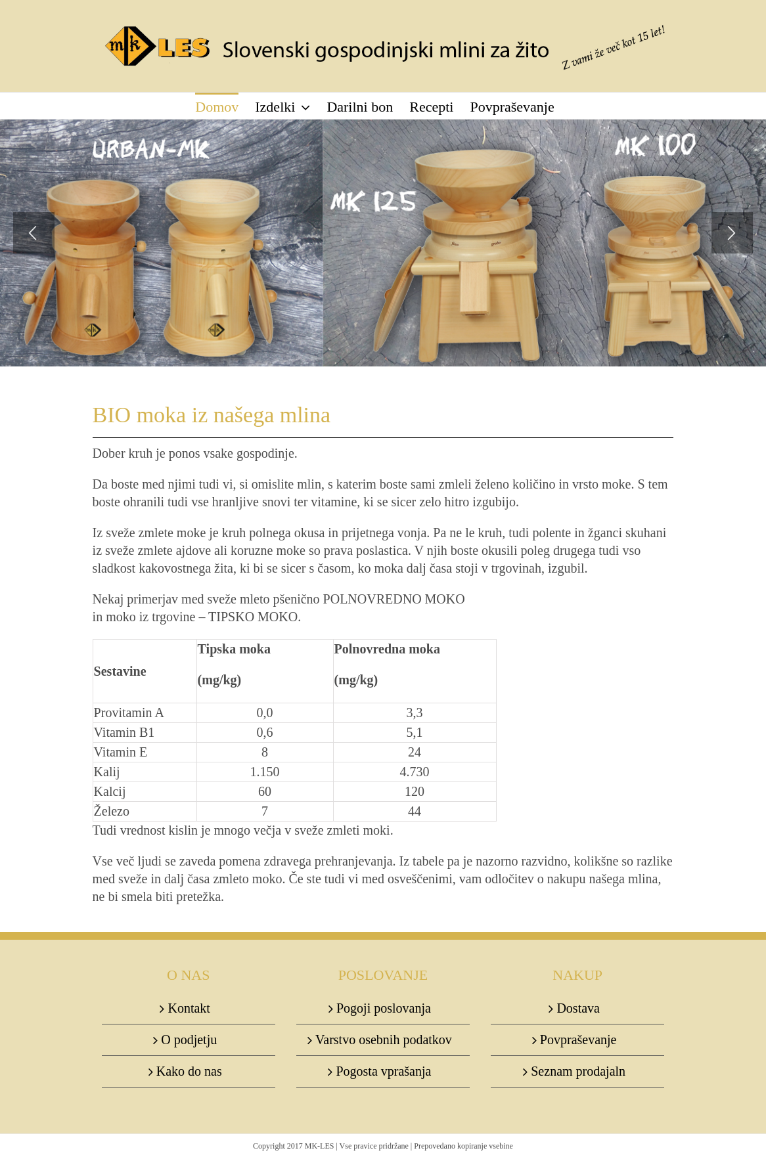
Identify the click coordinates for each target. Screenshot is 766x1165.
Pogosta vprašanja (383, 1071)
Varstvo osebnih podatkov (383, 1039)
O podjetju (189, 1039)
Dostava (578, 1008)
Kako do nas (189, 1071)
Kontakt (189, 1008)
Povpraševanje (578, 1039)
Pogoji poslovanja (383, 1008)
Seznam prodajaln (578, 1071)
